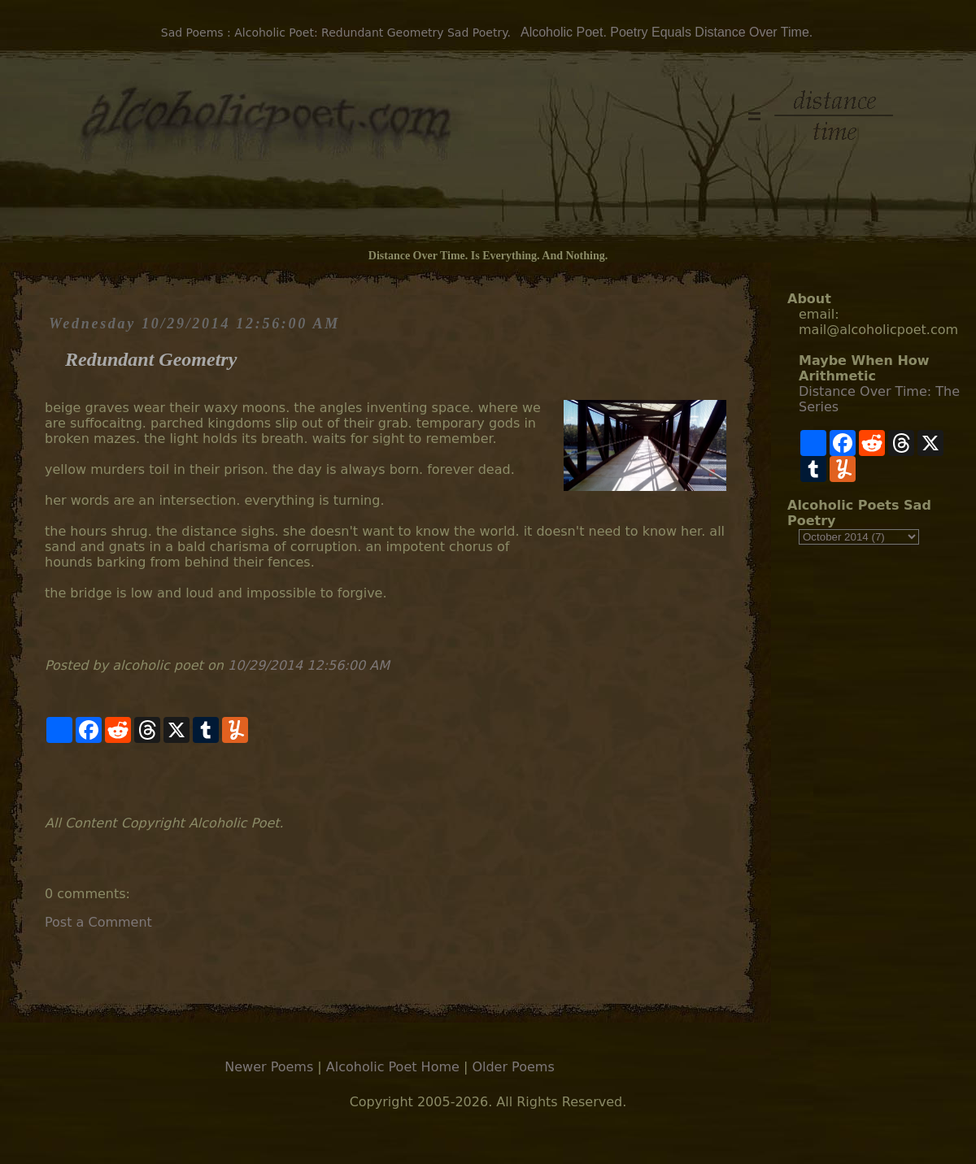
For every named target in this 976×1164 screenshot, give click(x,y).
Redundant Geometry (151, 359)
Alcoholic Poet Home (393, 1067)
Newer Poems (268, 1067)
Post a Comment (98, 922)
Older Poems (513, 1067)
